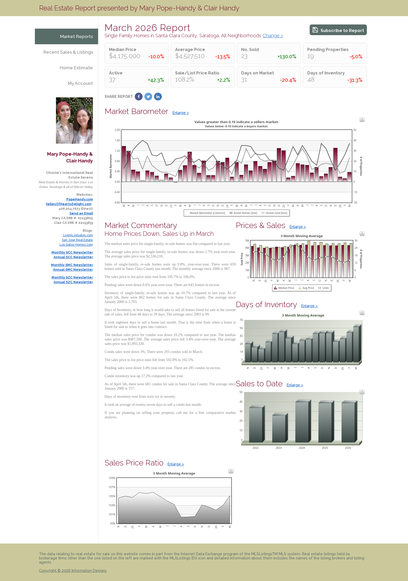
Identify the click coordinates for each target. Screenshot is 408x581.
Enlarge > (181, 113)
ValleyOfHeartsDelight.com (68, 204)
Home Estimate (76, 67)
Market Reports (76, 36)
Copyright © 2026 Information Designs (73, 571)
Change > (273, 35)
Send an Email (81, 213)
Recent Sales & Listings (68, 52)
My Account (80, 83)
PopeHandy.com (79, 199)
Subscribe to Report (338, 30)
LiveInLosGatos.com (78, 235)
